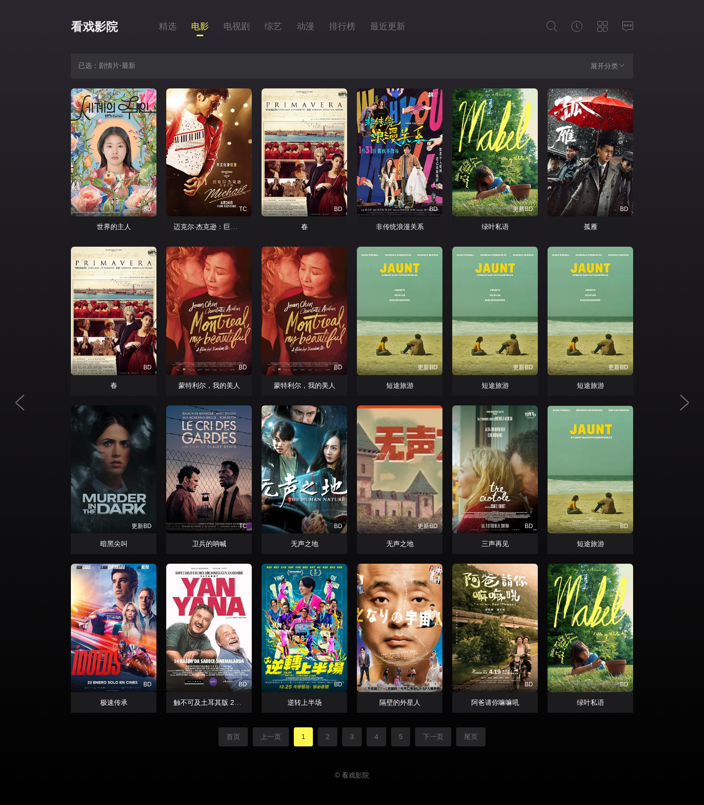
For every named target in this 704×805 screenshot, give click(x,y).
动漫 (305, 26)
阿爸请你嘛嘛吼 (495, 702)
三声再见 (495, 544)
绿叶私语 (495, 227)
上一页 (271, 737)
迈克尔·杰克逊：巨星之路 (212, 227)
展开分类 (608, 66)
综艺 (273, 26)
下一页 (433, 737)
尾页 (471, 737)
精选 (167, 26)
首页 (233, 737)
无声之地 (304, 544)
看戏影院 (94, 26)
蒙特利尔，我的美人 (209, 385)
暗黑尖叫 (114, 544)
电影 (200, 26)
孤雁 (590, 227)
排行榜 (342, 26)
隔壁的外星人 (399, 702)
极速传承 (114, 702)
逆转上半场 (304, 702)
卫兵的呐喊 (209, 544)
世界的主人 (114, 227)
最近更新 (387, 26)
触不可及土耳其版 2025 (209, 702)
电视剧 (236, 26)
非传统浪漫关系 (400, 227)
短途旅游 (400, 385)
